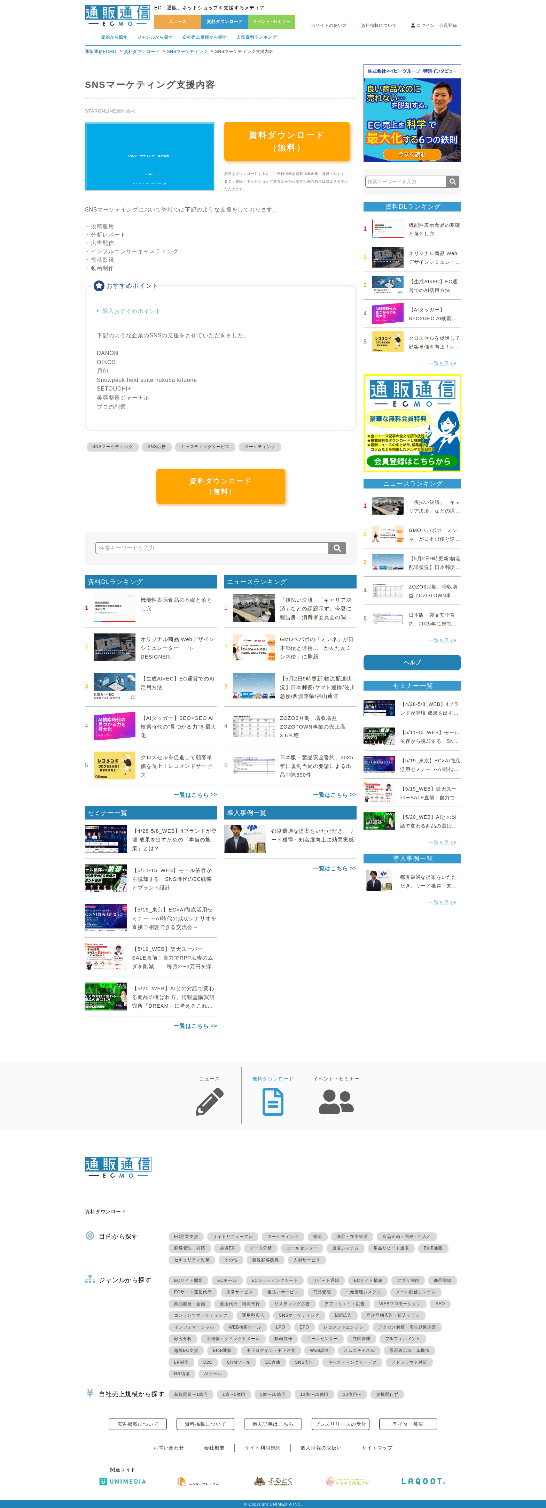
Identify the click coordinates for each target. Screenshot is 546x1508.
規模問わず (387, 1394)
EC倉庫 (273, 1362)
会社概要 (214, 1448)
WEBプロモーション (400, 1303)
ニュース (178, 21)
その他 (230, 1259)
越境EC (227, 1248)
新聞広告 (343, 1315)
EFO (304, 1327)
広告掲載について (138, 1424)
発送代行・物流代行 (240, 1303)
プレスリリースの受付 (340, 1424)
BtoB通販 (433, 1248)
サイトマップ (377, 1448)
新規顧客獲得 (265, 1259)
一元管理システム (363, 1292)
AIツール (213, 1373)
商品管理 (322, 1292)
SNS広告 (157, 446)
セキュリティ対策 (192, 1259)
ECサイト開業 (188, 1280)
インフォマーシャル (194, 1327)
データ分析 (261, 1248)
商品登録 (443, 1280)
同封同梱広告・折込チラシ (393, 1315)
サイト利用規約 (262, 1448)
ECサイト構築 (368, 1280)
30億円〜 (352, 1394)
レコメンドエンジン (343, 1327)
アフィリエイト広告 (345, 1303)
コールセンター (302, 1248)
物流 (317, 1236)
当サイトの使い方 (329, 25)
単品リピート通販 (391, 1248)
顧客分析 (183, 1338)
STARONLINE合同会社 (110, 111)
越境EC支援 (186, 1350)
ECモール (227, 1280)
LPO (280, 1327)
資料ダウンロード (225, 21)
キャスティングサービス (205, 446)
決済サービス (239, 1292)
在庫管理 (361, 1338)
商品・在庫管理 (352, 1236)
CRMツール (239, 1362)
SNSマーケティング (187, 51)
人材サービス (307, 1259)
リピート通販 (326, 1280)
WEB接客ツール (245, 1327)
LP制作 (181, 1362)
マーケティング (260, 446)
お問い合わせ (168, 1448)
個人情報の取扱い (321, 1448)
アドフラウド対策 (409, 1362)
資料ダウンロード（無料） (287, 141)
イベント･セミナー (272, 21)
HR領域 (182, 1373)
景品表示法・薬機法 (410, 1350)
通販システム (345, 1248)
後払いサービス (283, 1292)
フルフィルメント (403, 1338)
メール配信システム (416, 1292)
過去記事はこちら (273, 1424)
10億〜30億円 (314, 1394)
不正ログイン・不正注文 (271, 1350)
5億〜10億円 (273, 1394)
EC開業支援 (186, 1236)
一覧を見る (443, 363)
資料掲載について (379, 25)
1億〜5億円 (234, 1394)
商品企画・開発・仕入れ (406, 1236)
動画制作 (283, 1338)
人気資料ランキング (256, 37)
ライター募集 (407, 1424)
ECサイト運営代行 (193, 1292)
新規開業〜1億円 (191, 1394)
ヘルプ (412, 662)
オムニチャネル (359, 1350)
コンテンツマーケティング (201, 1315)
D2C (207, 1362)
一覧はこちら (191, 795)
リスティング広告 (292, 1303)
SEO (440, 1303)
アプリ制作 (408, 1280)
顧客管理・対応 (189, 1248)
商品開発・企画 (189, 1303)
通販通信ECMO (101, 51)
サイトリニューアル (233, 1236)
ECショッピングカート (274, 1280)
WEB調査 (319, 1350)
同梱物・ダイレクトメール (233, 1338)
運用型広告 (253, 1315)
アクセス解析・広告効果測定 (407, 1327)
